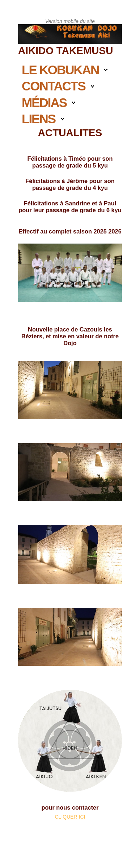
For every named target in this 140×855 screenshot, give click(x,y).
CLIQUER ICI (70, 817)
